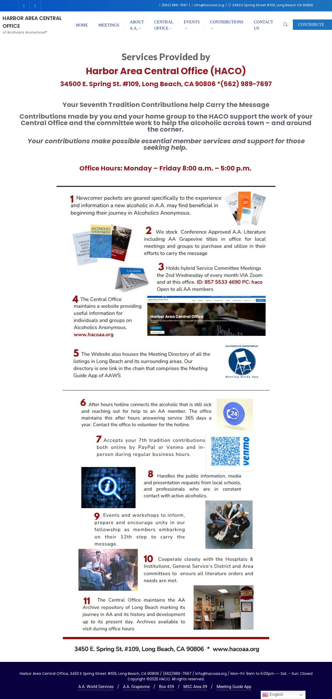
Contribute (311, 24)
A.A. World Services (96, 686)
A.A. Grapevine (136, 686)
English (272, 695)
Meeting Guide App (234, 686)
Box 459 (166, 686)
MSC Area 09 (195, 686)
